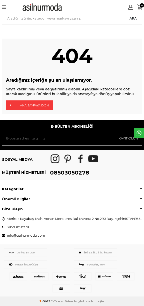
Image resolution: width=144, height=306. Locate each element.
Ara (133, 18)
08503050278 (69, 172)
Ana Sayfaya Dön (29, 105)
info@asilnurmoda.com (26, 235)
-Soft (45, 301)
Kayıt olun (128, 138)
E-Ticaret (57, 301)
